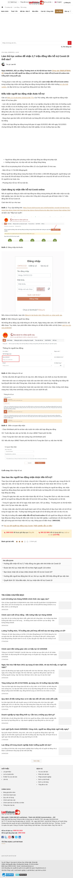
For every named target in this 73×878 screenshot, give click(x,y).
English (58, 2)
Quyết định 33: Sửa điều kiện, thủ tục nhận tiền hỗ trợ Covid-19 (28, 580)
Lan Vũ (13, 64)
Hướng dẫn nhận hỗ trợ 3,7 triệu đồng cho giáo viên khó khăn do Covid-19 (32, 564)
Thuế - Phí (14, 11)
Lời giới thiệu (7, 771)
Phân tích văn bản (43, 774)
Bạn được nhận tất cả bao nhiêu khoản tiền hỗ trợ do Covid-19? (28, 572)
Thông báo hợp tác (9, 805)
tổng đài (31, 532)
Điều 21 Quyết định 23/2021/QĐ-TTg (20, 98)
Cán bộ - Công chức (47, 11)
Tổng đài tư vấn (43, 784)
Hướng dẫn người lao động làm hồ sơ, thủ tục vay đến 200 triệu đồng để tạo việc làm (36, 576)
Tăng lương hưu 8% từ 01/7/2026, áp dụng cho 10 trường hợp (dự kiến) (30, 683)
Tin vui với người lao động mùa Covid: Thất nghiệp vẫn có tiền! (28, 526)
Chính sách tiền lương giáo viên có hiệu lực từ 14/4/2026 (24, 649)
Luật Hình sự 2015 (40, 870)
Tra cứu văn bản (43, 771)
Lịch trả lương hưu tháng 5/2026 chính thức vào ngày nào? (25, 599)
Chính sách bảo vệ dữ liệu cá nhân (13, 802)
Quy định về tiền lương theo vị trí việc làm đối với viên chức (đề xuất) (30, 699)
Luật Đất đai (30, 870)
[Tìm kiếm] (69, 43)
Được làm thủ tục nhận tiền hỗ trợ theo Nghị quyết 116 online (27, 568)
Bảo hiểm (35, 11)
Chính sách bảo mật (9, 800)
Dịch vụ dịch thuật (43, 779)
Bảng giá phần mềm (9, 792)
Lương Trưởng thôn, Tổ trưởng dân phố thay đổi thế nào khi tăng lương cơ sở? (33, 631)
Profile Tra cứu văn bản (10, 777)
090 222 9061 (44, 532)
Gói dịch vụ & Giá (46, 2)
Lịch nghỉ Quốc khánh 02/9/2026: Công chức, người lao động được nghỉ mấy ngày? (35, 729)
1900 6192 (8, 532)
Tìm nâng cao (66, 47)
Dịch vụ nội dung (43, 782)
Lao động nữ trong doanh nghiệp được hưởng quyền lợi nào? (26, 745)
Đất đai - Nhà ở (25, 11)
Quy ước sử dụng (8, 797)
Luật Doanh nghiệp (19, 870)
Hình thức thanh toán (9, 795)
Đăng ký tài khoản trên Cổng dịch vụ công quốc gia (43, 315)
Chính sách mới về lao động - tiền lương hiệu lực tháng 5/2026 (27, 615)
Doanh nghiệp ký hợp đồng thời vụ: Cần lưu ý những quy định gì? (28, 715)
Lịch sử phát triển (8, 774)
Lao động (59, 11)
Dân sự (67, 11)
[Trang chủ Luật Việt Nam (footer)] (36, 812)
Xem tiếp (36, 761)
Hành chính (4, 11)
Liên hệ (5, 779)
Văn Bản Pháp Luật (7, 870)
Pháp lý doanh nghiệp (44, 777)
